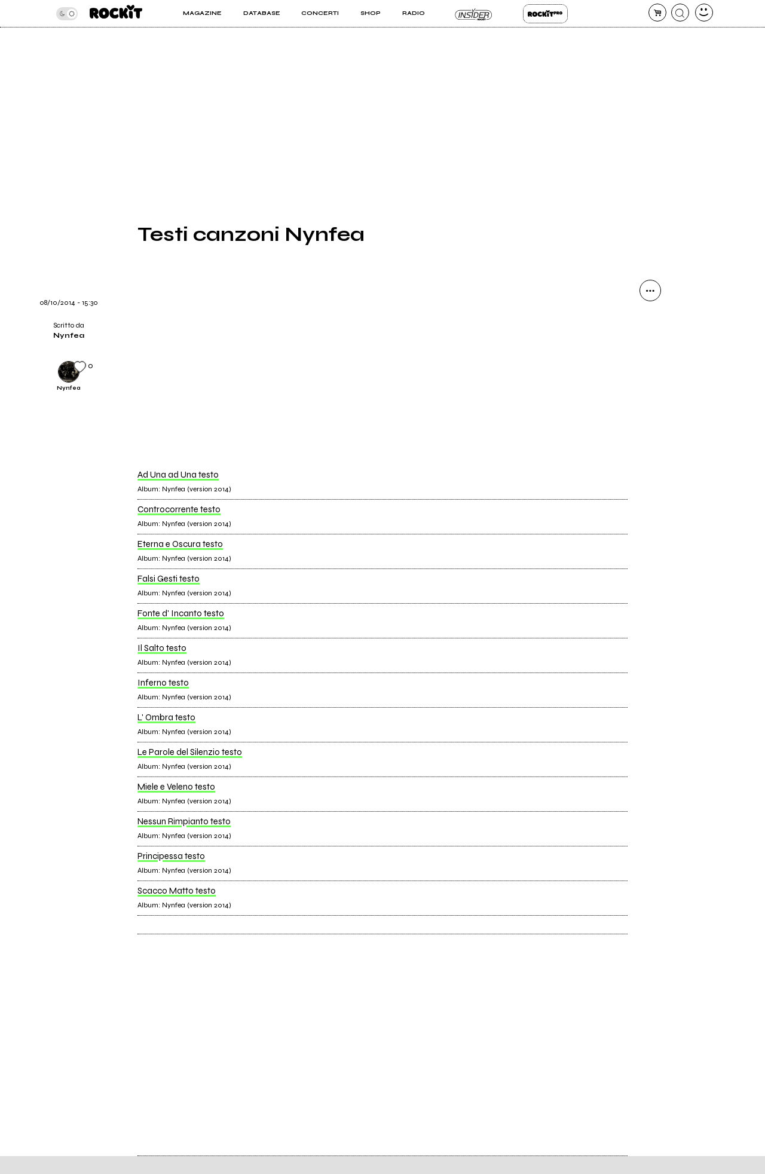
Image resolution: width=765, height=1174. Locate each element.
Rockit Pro (545, 13)
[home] (116, 13)
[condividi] (650, 290)
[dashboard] (704, 13)
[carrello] (657, 13)
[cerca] (680, 13)
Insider (473, 14)
